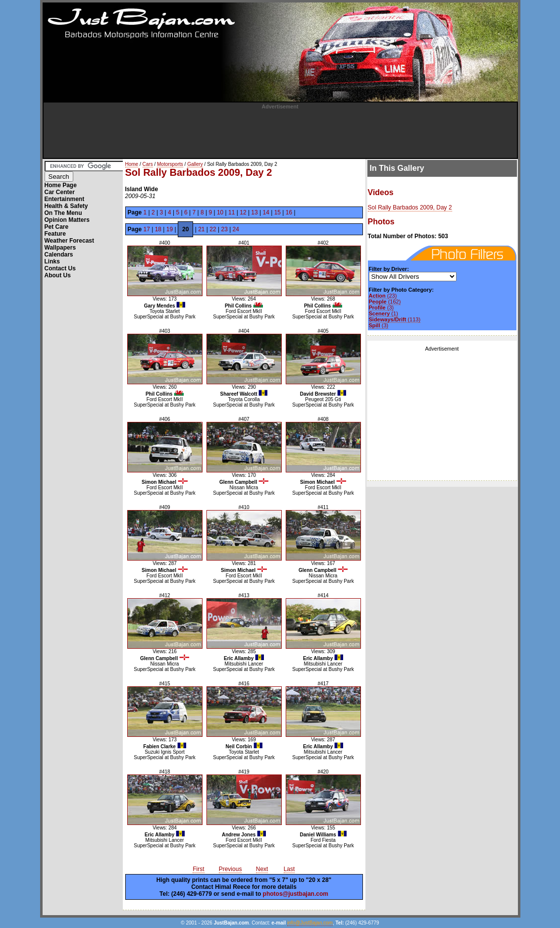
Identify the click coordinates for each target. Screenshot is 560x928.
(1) (383, 313)
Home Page (61, 185)
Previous (230, 869)
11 (231, 212)
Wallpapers (60, 247)
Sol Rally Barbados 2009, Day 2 (410, 207)
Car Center (60, 192)
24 (236, 229)
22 (212, 229)
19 (169, 229)
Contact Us (60, 268)
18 (158, 229)
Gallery (195, 164)
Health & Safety (66, 206)
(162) (385, 302)
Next (262, 869)
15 (277, 212)
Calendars (59, 254)
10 (220, 212)
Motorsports (170, 164)
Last (289, 869)
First (198, 869)
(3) (381, 307)
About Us (58, 275)
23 (224, 229)
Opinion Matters (67, 219)
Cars (148, 164)
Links (52, 261)
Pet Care (57, 226)
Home (132, 164)
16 (289, 212)
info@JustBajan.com (310, 923)
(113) (395, 319)
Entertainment (65, 199)
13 (254, 212)
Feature (55, 233)
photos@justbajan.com (295, 893)
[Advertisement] (280, 131)
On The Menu (63, 212)
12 (243, 212)
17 (147, 229)
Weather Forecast (69, 240)
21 (201, 229)
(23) (383, 296)
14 (266, 212)
